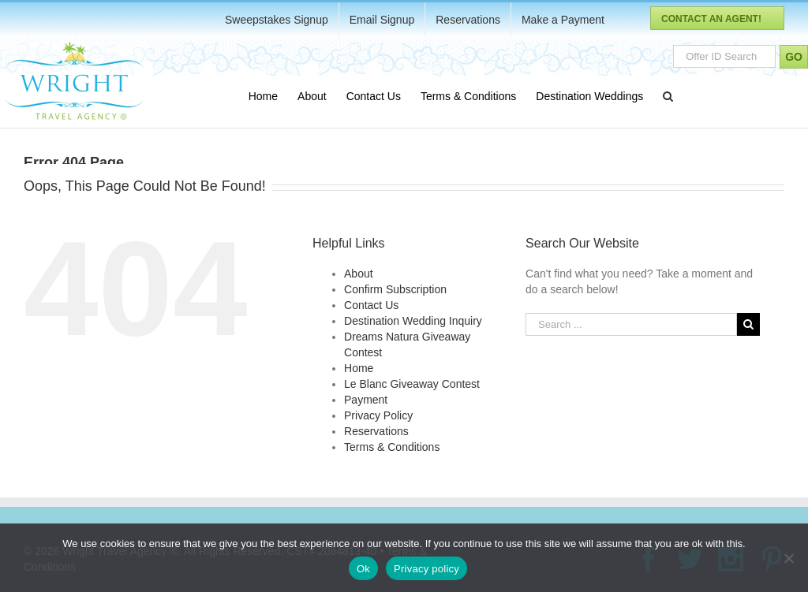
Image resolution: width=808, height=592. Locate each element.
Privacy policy (426, 569)
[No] (788, 558)
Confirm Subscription (395, 289)
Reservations (376, 431)
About (358, 273)
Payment (365, 399)
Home (358, 368)
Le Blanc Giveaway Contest (412, 384)
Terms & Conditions (392, 447)
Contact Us (371, 305)
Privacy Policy (378, 415)
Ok (363, 569)
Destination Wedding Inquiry (413, 321)
